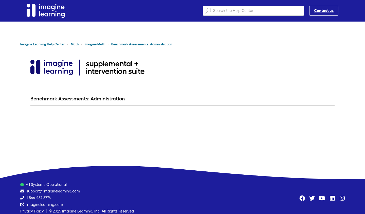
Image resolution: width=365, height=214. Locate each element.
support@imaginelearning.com (53, 191)
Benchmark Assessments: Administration (141, 44)
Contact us (324, 10)
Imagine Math (95, 44)
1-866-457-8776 (38, 197)
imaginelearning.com (44, 204)
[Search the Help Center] (253, 11)
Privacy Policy (32, 211)
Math (75, 44)
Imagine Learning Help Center (42, 44)
